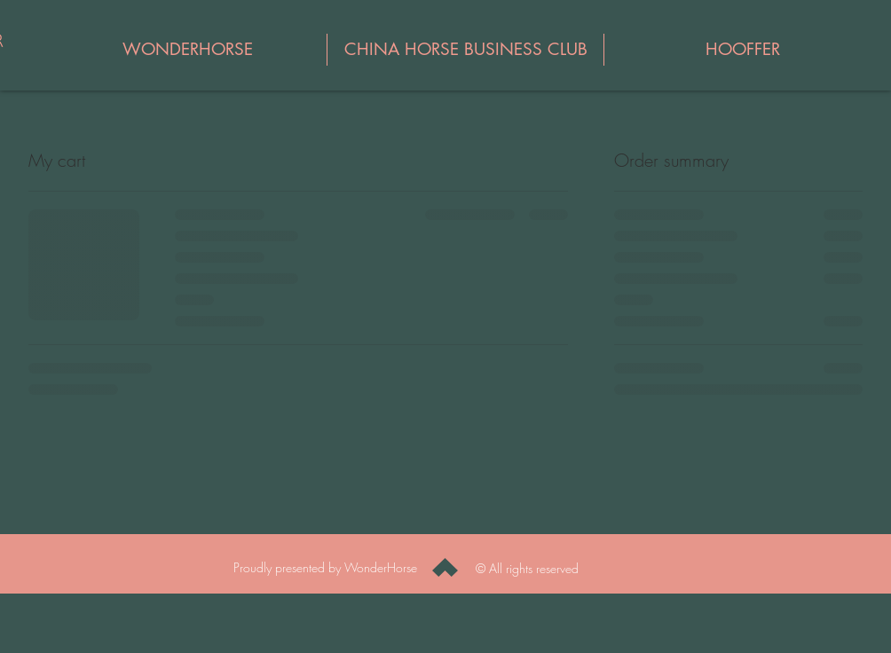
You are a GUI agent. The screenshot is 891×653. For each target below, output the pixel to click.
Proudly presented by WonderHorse (327, 567)
